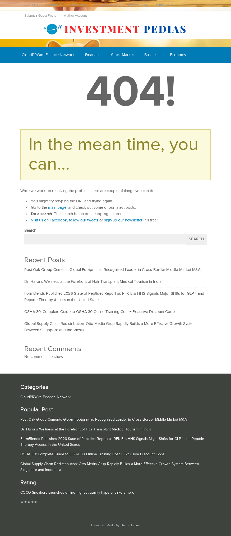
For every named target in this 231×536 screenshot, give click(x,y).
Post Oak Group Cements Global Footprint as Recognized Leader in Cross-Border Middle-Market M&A (112, 269)
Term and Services (106, 5)
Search (30, 230)
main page (57, 207)
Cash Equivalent (35, 71)
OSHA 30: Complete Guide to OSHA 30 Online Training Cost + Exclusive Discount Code (99, 312)
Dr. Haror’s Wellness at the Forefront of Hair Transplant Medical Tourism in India (92, 281)
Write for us (164, 5)
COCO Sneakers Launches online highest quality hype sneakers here (77, 492)
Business (151, 55)
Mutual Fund (70, 71)
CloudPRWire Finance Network (48, 55)
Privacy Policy (138, 5)
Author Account (75, 16)
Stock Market (122, 55)
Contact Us (54, 5)
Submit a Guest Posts (40, 16)
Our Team (77, 5)
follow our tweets (83, 220)
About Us (31, 5)
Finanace (92, 55)
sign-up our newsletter (123, 220)
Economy (178, 55)
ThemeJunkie (130, 525)
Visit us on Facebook (49, 220)
